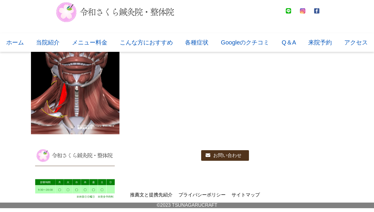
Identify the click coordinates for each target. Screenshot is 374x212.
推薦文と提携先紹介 (151, 194)
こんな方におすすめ (146, 42)
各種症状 (197, 42)
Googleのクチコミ (245, 42)
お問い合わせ (224, 155)
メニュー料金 (89, 42)
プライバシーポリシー (202, 194)
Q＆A (289, 42)
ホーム (15, 42)
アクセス (356, 42)
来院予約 (320, 42)
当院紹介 (48, 42)
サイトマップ (246, 194)
